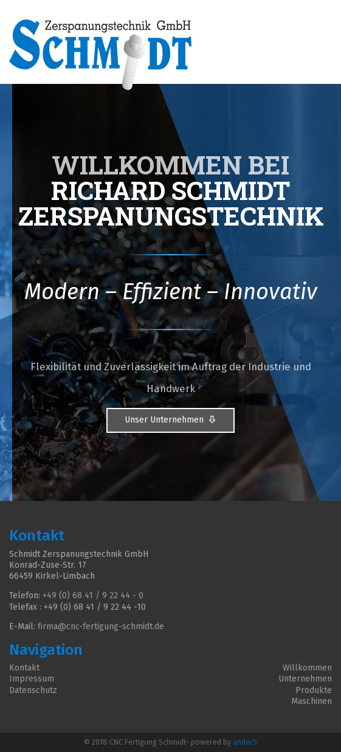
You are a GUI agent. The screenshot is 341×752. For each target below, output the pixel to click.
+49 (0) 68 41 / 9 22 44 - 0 (93, 595)
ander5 (245, 742)
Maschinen (311, 701)
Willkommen (307, 668)
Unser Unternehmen (170, 420)
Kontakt (24, 668)
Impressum (31, 679)
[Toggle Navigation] (324, 14)
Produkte (313, 690)
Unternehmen (305, 679)
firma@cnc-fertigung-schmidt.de (101, 626)
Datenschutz (33, 690)
